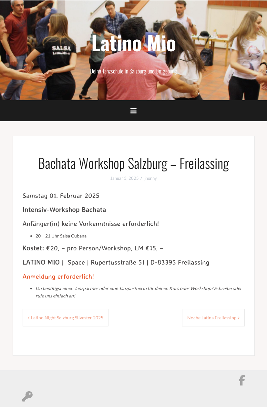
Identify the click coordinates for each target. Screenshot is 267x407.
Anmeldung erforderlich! (58, 276)
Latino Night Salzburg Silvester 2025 (67, 317)
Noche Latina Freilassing (211, 317)
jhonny (151, 178)
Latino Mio (133, 42)
